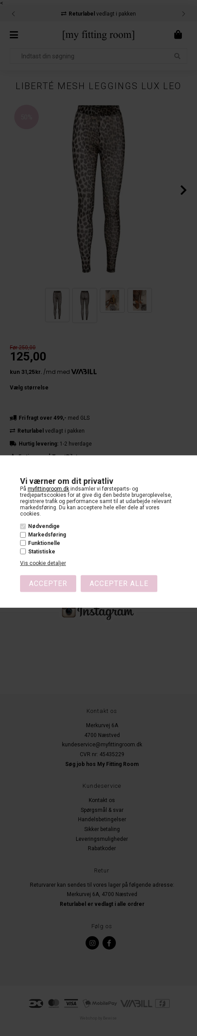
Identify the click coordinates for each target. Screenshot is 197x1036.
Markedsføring (47, 535)
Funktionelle (44, 543)
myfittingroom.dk (48, 488)
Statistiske (41, 552)
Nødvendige (44, 526)
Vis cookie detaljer (43, 563)
